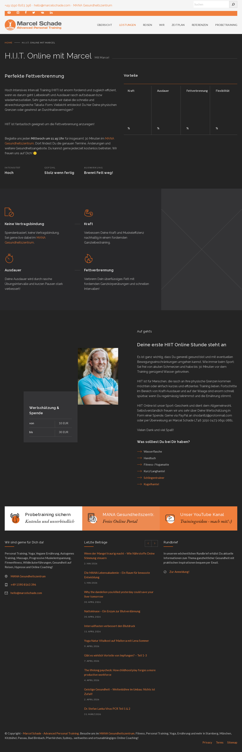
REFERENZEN (200, 25)
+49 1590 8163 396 (18, 5)
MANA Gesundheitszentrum (92, 5)
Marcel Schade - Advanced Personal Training (51, 735)
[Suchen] (233, 4)
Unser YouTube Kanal (202, 516)
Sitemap (232, 744)
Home (8, 44)
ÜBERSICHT (104, 25)
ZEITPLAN (178, 25)
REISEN (147, 25)
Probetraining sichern (48, 516)
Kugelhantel (151, 485)
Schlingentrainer (154, 479)
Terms (219, 744)
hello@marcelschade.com (52, 5)
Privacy (207, 744)
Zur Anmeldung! (179, 573)
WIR (161, 25)
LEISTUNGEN (127, 25)
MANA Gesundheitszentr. (128, 516)
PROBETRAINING (226, 25)
